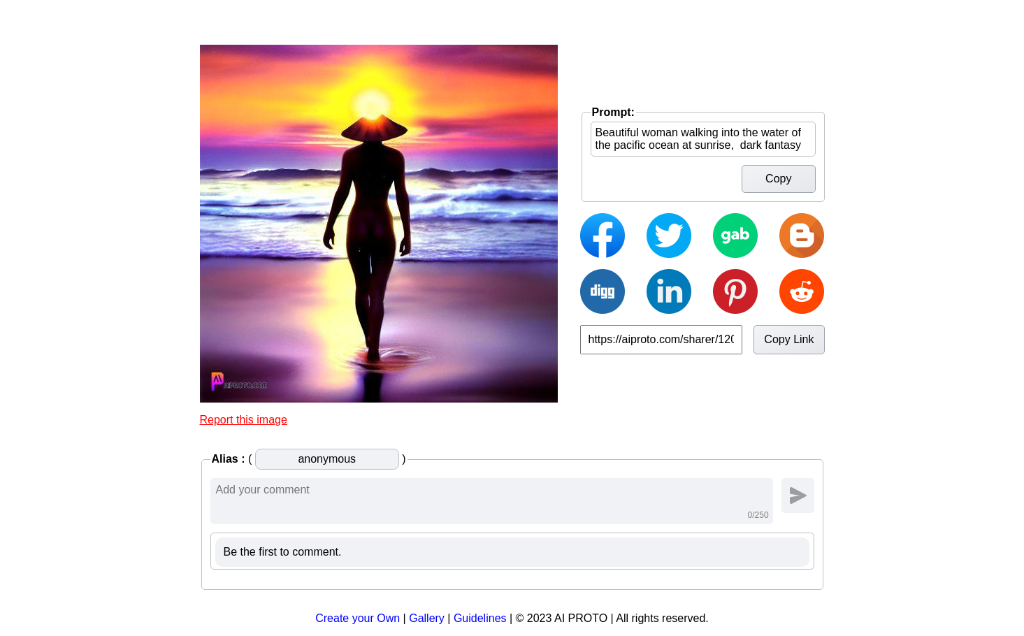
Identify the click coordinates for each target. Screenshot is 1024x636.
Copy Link (789, 339)
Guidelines (480, 618)
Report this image (243, 420)
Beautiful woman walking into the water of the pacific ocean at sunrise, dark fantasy (703, 139)
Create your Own (357, 618)
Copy (778, 179)
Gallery (427, 618)
